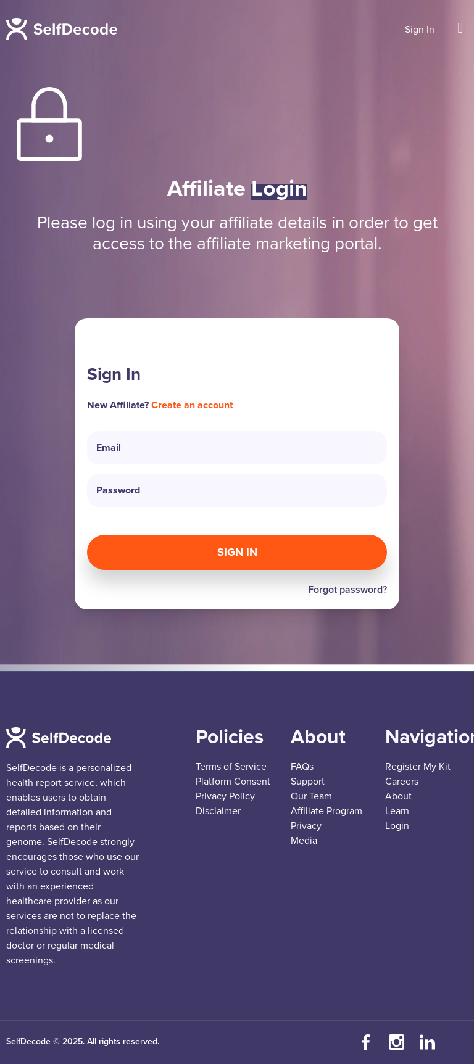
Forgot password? (347, 590)
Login (397, 826)
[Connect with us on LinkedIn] (427, 1042)
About (398, 796)
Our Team (311, 796)
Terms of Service (231, 767)
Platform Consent (233, 781)
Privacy (306, 826)
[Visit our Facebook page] (366, 1042)
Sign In (419, 29)
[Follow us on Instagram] (396, 1042)
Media (304, 841)
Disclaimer (218, 811)
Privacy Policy (225, 796)
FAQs (302, 767)
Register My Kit (418, 767)
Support (308, 781)
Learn (397, 811)
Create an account (192, 405)
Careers (401, 781)
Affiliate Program (326, 811)
